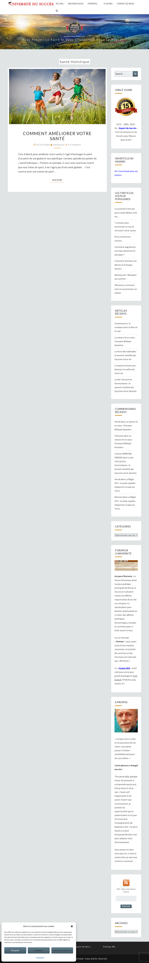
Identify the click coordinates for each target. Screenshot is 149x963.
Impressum (40, 957)
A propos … (93, 3)
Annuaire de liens (81, 946)
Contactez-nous (125, 3)
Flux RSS (108, 3)
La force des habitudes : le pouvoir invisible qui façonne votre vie (126, 355)
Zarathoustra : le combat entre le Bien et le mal (126, 327)
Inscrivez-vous (75, 3)
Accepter (15, 950)
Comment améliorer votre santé (57, 136)
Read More (58, 179)
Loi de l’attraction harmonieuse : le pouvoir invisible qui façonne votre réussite (126, 465)
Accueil (60, 3)
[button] (71, 926)
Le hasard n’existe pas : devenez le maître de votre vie (125, 369)
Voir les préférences (62, 950)
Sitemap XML (109, 946)
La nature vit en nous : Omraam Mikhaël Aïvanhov (125, 341)
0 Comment (74, 144)
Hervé (117, 421)
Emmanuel (58, 144)
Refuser (38, 950)
